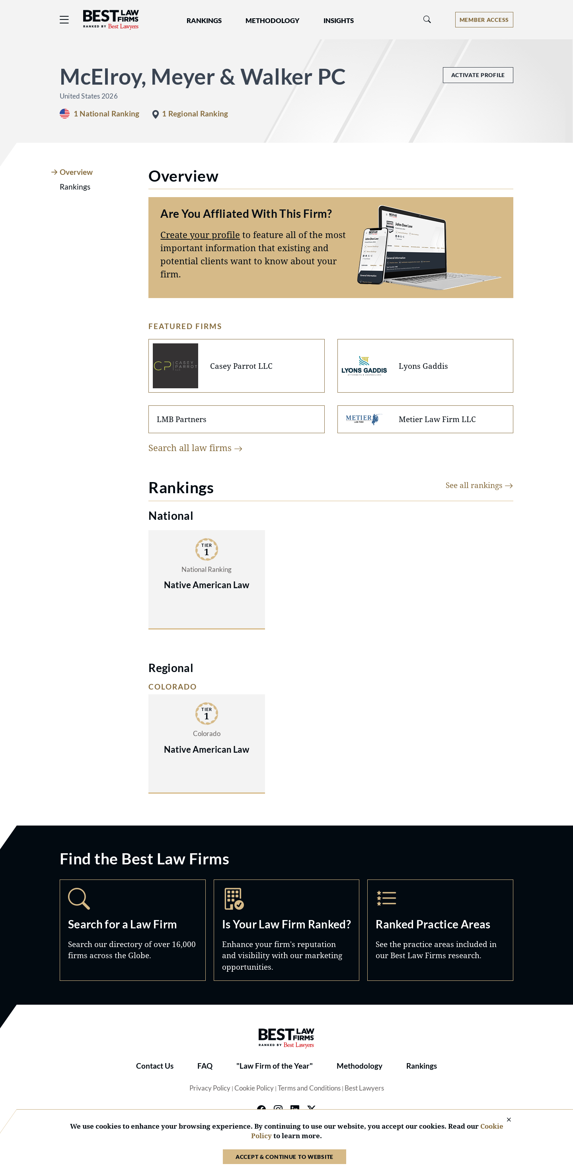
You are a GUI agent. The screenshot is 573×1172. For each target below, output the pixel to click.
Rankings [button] (204, 21)
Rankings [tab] (75, 186)
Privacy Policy (209, 1088)
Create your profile (200, 234)
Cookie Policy (254, 1088)
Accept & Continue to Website (284, 1156)
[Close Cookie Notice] (504, 1120)
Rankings (421, 1066)
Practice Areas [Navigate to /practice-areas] (440, 930)
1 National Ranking (106, 113)
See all (479, 485)
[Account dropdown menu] (484, 19)
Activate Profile (478, 75)
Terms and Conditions (309, 1088)
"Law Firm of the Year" (274, 1066)
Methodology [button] (273, 21)
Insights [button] (339, 21)
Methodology (359, 1066)
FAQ (204, 1066)
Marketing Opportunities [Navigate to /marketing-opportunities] (286, 930)
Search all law (195, 447)
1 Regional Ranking (195, 113)
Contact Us (154, 1066)
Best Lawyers (364, 1088)
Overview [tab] (76, 172)
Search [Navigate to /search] (132, 930)
